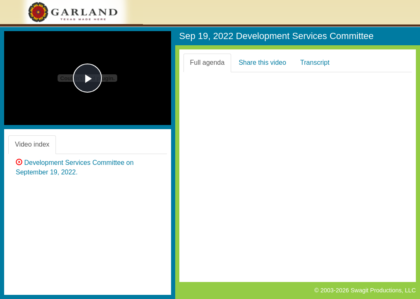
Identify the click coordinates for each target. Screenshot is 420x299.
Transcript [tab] (315, 62)
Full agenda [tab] (207, 62)
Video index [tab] (32, 144)
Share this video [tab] (262, 62)
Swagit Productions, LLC (383, 290)
